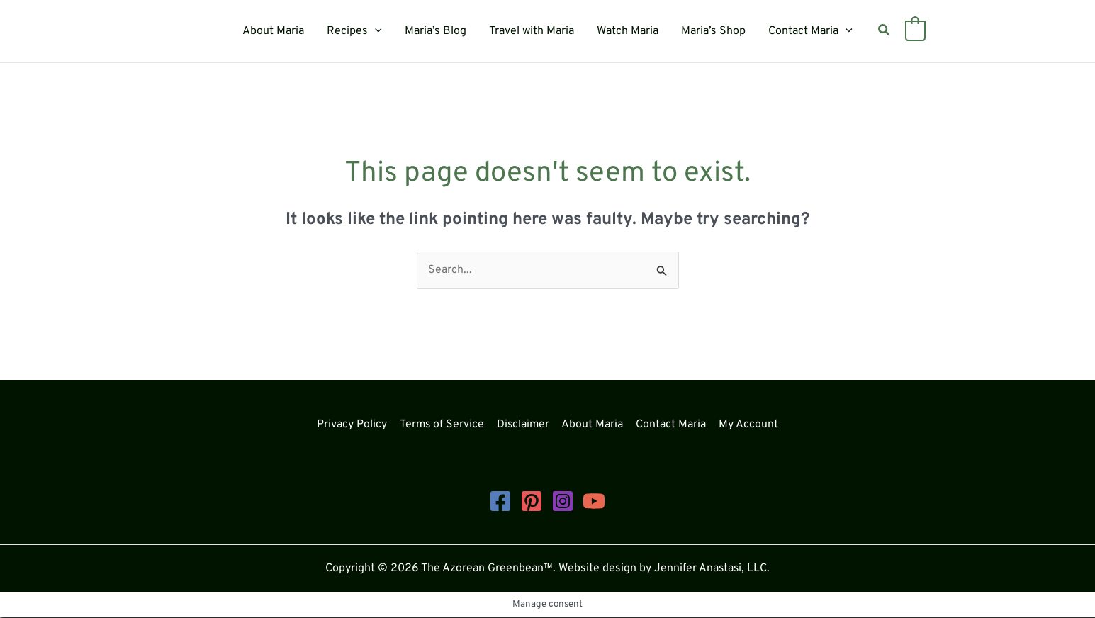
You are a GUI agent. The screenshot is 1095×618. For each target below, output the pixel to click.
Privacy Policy (354, 424)
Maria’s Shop (713, 31)
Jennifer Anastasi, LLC (710, 568)
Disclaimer (524, 424)
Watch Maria (627, 31)
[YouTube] (594, 501)
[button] (375, 31)
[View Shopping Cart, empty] (915, 31)
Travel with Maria (531, 31)
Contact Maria (810, 31)
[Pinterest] (531, 501)
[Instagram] (562, 501)
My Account (747, 424)
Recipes (354, 31)
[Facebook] (500, 501)
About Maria (273, 31)
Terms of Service (443, 424)
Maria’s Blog (435, 31)
